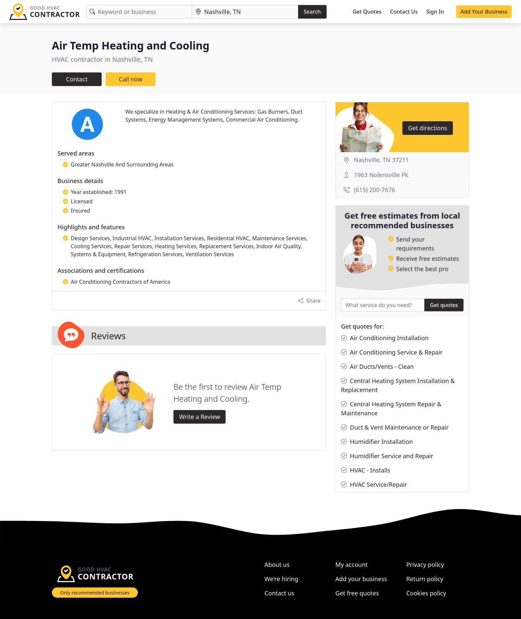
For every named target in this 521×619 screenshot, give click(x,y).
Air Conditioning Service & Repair (392, 352)
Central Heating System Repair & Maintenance (391, 408)
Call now (131, 79)
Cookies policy (426, 593)
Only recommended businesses (95, 592)
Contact (76, 79)
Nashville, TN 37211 (381, 160)
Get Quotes (367, 11)
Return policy (424, 579)
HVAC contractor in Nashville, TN (102, 59)
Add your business (361, 579)
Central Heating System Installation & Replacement (398, 385)
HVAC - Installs (365, 470)
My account (351, 564)
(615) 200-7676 (374, 190)
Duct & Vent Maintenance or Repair (395, 427)
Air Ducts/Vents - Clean (377, 366)
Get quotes (444, 305)
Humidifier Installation (377, 441)
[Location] (245, 12)
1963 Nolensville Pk (381, 175)
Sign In (435, 11)
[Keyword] (139, 12)
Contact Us (404, 11)
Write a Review (199, 417)
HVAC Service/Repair (374, 484)
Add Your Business (484, 11)
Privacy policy (425, 564)
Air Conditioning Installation (385, 338)
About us (277, 564)
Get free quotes (357, 593)
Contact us (279, 593)
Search (312, 11)
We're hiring (281, 579)
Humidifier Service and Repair (387, 456)
